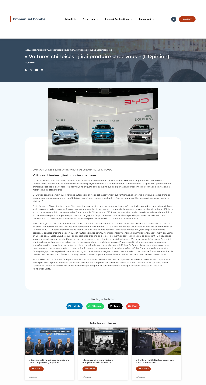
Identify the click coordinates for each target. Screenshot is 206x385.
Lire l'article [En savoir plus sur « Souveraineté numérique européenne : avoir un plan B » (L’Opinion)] (36, 369)
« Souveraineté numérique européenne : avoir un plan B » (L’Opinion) (49, 361)
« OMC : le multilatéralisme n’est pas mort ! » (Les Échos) (155, 361)
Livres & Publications (118, 19)
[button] (74, 306)
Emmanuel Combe (29, 19)
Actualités (70, 19)
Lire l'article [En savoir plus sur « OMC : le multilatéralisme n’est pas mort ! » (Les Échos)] (143, 369)
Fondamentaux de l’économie (51, 50)
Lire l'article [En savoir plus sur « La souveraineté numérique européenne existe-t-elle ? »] (90, 369)
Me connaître (146, 19)
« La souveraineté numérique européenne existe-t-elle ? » (97, 361)
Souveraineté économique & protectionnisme (89, 50)
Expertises (90, 19)
